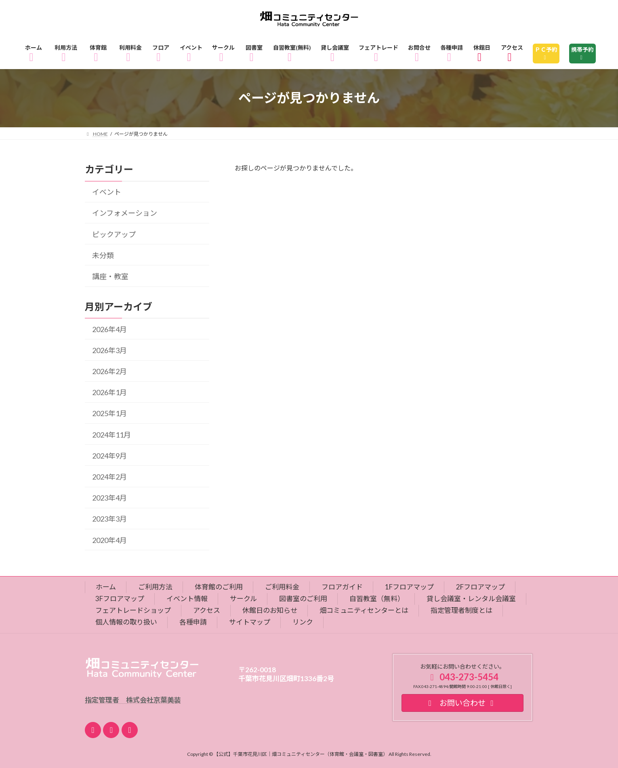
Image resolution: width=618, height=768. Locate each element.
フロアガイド (342, 587)
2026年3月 (109, 350)
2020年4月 (109, 539)
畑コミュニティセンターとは (364, 610)
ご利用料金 (282, 587)
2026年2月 (109, 371)
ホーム (106, 587)
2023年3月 (109, 518)
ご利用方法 (155, 587)
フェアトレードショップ (133, 610)
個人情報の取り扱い (126, 622)
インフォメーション (124, 212)
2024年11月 (111, 434)
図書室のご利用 (303, 598)
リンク (302, 622)
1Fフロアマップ (409, 587)
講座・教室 (110, 276)
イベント (106, 191)
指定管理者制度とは (461, 610)
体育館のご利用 (219, 587)
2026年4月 (109, 328)
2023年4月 (109, 497)
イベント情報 (187, 598)
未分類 (103, 255)
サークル (243, 598)
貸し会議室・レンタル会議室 (471, 598)
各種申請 (193, 622)
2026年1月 (109, 392)
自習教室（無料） (376, 598)
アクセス (206, 610)
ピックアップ (114, 233)
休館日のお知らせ (269, 610)
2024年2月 (109, 476)
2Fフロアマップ (480, 587)
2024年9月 (109, 455)
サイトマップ (249, 622)
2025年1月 (109, 413)
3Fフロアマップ (119, 598)
